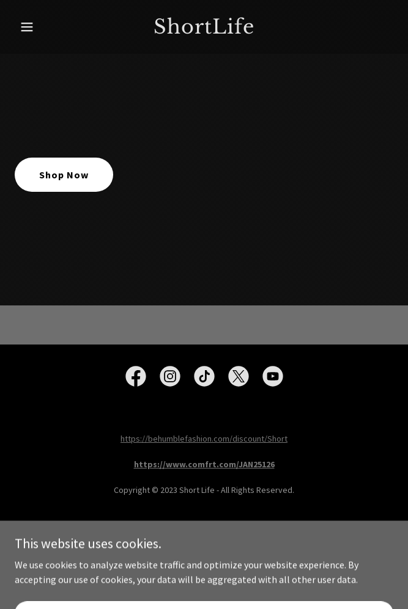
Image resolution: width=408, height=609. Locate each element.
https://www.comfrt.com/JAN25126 (204, 464)
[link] (204, 30)
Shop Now (64, 175)
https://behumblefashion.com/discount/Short (204, 438)
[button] (43, 27)
